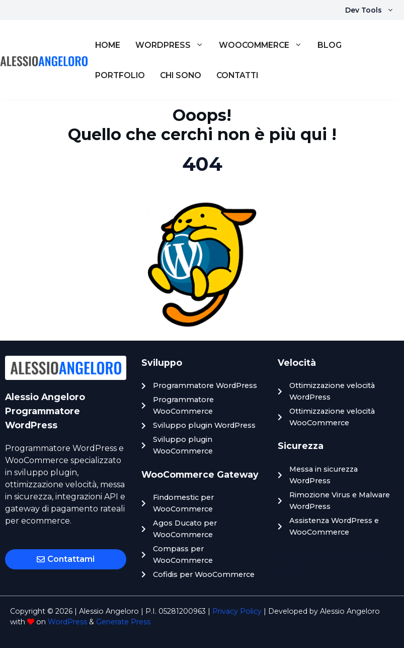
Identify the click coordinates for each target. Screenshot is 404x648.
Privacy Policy (237, 611)
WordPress (173, 45)
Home (107, 45)
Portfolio (120, 75)
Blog (329, 45)
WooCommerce (264, 45)
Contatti (237, 75)
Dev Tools (374, 10)
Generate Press (123, 621)
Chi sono (180, 75)
